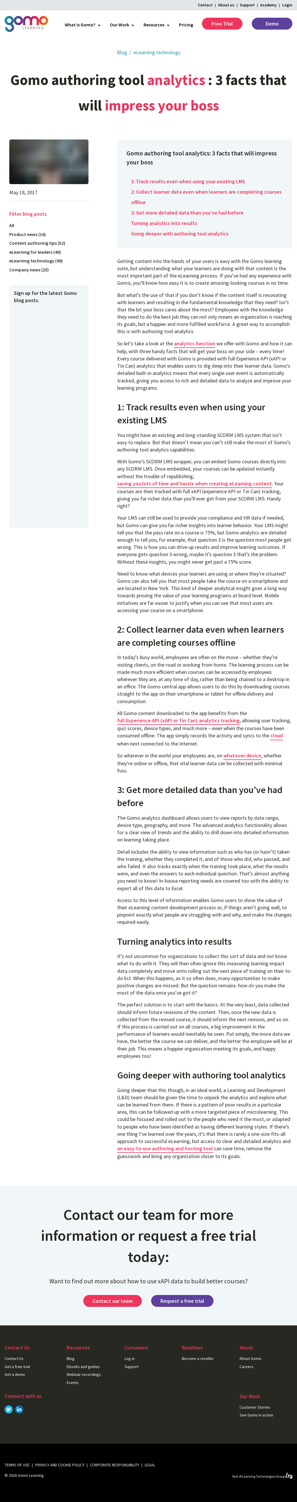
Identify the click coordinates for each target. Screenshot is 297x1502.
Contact (205, 5)
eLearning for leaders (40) (35, 252)
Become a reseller (198, 1358)
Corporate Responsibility (114, 1464)
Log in (129, 1358)
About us (226, 5)
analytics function (194, 343)
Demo (272, 23)
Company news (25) (29, 270)
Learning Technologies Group (267, 1476)
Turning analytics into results (164, 223)
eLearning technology (156, 52)
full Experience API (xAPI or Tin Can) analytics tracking (178, 720)
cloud (276, 735)
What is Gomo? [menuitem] (80, 25)
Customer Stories (255, 1407)
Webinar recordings (84, 1374)
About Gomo (250, 1358)
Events (73, 1382)
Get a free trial (17, 1366)
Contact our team (113, 1301)
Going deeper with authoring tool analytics (180, 233)
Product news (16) (27, 234)
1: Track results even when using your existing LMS (188, 181)
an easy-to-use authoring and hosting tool (165, 1148)
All (11, 225)
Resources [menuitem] (154, 25)
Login (287, 5)
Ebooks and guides (83, 1366)
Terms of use (17, 1464)
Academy (268, 5)
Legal (150, 1464)
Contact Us (14, 1358)
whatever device (242, 755)
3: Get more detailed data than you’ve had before (187, 212)
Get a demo (15, 1374)
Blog (122, 52)
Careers (246, 1366)
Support (247, 5)
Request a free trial (182, 1301)
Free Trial (222, 23)
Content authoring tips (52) (37, 243)
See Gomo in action (256, 1415)
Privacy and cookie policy (59, 1464)
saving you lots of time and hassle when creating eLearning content (194, 483)
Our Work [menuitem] (119, 25)
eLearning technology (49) (36, 261)
